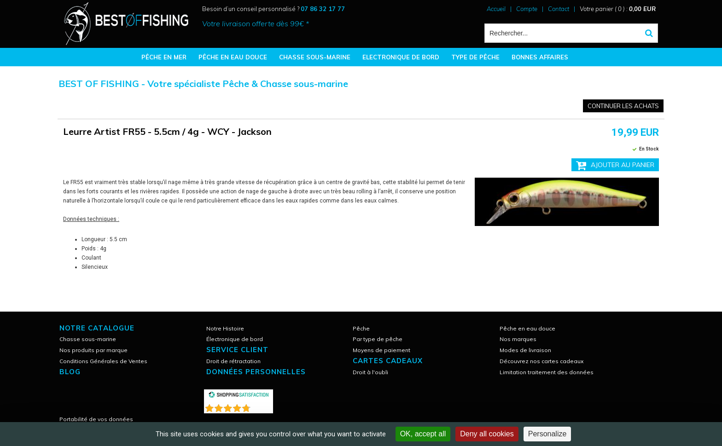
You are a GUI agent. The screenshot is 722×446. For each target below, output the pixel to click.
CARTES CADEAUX (388, 360)
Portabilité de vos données (96, 419)
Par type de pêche (377, 339)
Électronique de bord (234, 339)
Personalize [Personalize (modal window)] (547, 434)
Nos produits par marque (93, 350)
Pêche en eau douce (527, 328)
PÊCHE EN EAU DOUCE (232, 57)
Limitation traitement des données (547, 372)
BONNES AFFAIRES (540, 57)
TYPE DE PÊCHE (475, 57)
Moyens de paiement (381, 350)
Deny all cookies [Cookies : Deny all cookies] (487, 434)
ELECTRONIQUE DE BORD (400, 57)
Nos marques (518, 339)
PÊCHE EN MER (163, 57)
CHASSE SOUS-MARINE (314, 57)
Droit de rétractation (233, 361)
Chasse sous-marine (87, 339)
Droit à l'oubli (370, 372)
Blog (70, 371)
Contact (558, 8)
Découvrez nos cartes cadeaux (541, 361)
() (262, 406)
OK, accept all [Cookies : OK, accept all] (423, 434)
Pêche (361, 328)
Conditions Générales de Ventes (103, 361)
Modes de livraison (525, 350)
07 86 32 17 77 (323, 8)
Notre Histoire (225, 328)
